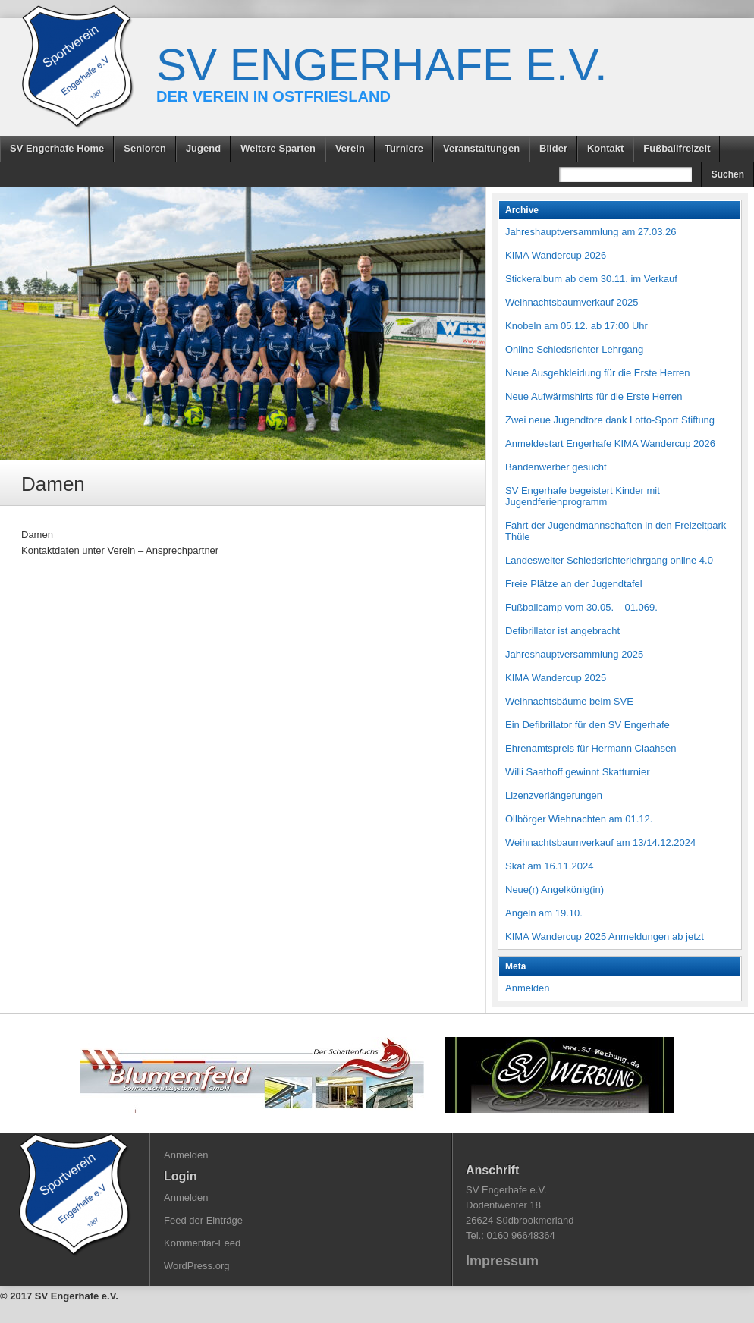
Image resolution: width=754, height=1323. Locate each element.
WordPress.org (196, 1265)
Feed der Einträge (203, 1220)
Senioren (145, 148)
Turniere (404, 148)
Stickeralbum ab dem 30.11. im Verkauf (591, 278)
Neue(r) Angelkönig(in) (554, 889)
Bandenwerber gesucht (556, 467)
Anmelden (527, 988)
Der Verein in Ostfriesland (273, 96)
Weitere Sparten (278, 148)
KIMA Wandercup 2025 (555, 677)
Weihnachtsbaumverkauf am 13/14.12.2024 (600, 842)
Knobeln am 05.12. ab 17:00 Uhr (576, 326)
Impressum (502, 1260)
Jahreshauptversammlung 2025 (574, 654)
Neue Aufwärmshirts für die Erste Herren (593, 396)
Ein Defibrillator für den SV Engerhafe (587, 725)
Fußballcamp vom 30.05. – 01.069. (581, 607)
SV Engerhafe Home (57, 148)
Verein (350, 148)
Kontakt (605, 148)
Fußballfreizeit (676, 148)
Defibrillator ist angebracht (562, 630)
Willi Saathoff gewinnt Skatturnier (577, 772)
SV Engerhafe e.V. (382, 64)
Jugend (203, 148)
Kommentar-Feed (202, 1243)
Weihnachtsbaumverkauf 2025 (571, 302)
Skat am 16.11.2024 (549, 866)
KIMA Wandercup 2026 (555, 255)
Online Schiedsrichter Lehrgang (574, 349)
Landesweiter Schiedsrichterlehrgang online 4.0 (609, 560)
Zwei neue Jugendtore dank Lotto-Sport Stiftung (610, 420)
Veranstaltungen (481, 148)
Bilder (553, 148)
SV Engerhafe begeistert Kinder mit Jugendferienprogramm (582, 496)
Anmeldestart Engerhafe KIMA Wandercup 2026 (610, 443)
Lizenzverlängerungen (553, 795)
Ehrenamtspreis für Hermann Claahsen (590, 748)
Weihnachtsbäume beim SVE (569, 701)
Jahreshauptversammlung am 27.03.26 (590, 231)
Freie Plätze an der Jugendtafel (573, 583)
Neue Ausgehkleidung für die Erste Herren (597, 373)
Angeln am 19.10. (544, 913)
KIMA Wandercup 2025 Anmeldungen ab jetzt (604, 936)
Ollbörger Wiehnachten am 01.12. (578, 819)
